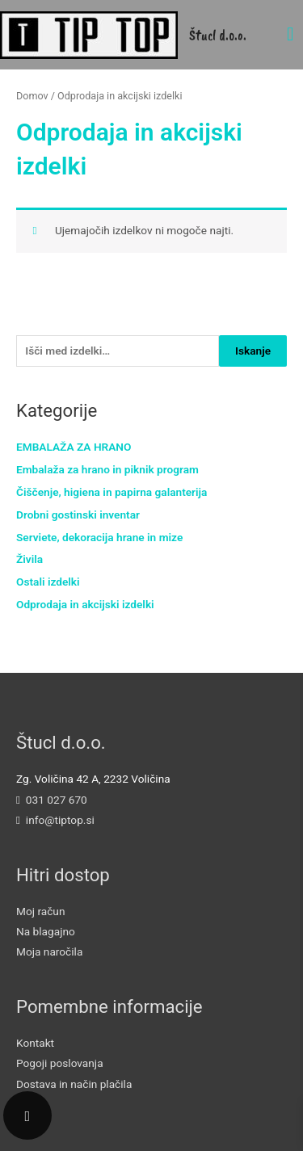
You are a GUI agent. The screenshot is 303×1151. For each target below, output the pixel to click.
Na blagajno (45, 931)
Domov (32, 96)
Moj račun (40, 911)
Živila (29, 558)
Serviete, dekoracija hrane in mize (99, 537)
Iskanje (253, 350)
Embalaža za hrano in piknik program (107, 469)
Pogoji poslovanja (59, 1062)
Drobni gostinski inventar (78, 514)
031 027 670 (56, 799)
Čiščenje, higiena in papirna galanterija (111, 491)
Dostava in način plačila (74, 1083)
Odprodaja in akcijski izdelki (85, 604)
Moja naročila (49, 951)
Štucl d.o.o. (217, 34)
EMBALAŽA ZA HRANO (73, 446)
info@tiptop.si (60, 819)
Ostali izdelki (48, 581)
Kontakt (35, 1042)
